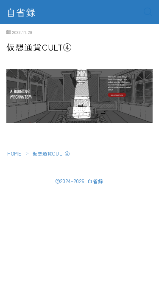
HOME (14, 153)
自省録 (21, 12)
